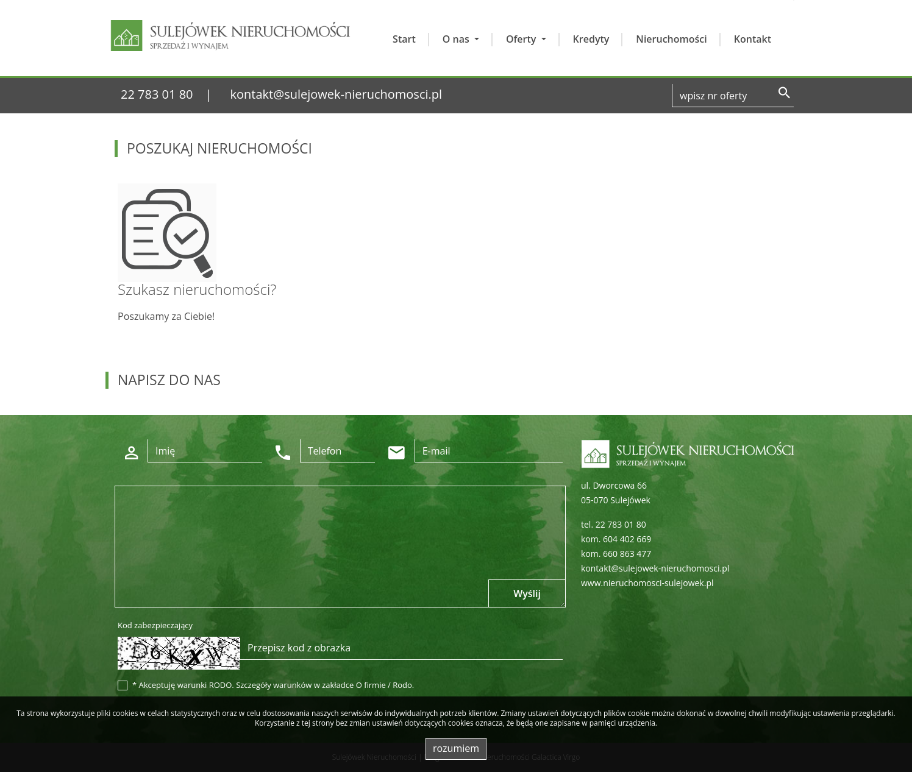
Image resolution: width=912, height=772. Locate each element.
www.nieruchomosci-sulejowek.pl (647, 583)
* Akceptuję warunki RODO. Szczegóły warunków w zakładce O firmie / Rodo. (273, 684)
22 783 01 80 (157, 94)
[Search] (733, 95)
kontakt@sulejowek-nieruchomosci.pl (336, 94)
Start (404, 39)
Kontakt (752, 39)
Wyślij (527, 593)
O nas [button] (457, 39)
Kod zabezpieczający (155, 625)
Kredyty (591, 39)
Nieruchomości (671, 39)
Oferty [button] (522, 39)
